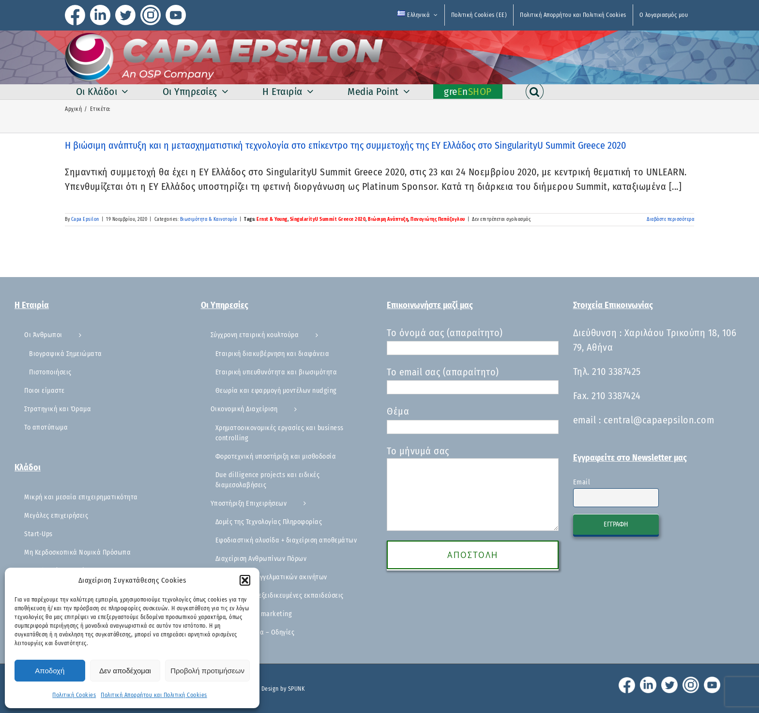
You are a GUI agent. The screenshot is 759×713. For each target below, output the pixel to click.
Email (582, 482)
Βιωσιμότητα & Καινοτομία (208, 219)
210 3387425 (616, 371)
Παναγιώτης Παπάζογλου (437, 219)
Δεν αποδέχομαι (125, 670)
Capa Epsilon (85, 219)
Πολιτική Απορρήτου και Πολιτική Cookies (154, 695)
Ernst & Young (272, 219)
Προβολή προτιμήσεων (207, 670)
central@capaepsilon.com (659, 420)
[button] (245, 580)
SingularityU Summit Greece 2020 (328, 219)
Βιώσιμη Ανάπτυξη (388, 219)
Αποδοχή (49, 670)
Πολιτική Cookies (74, 695)
